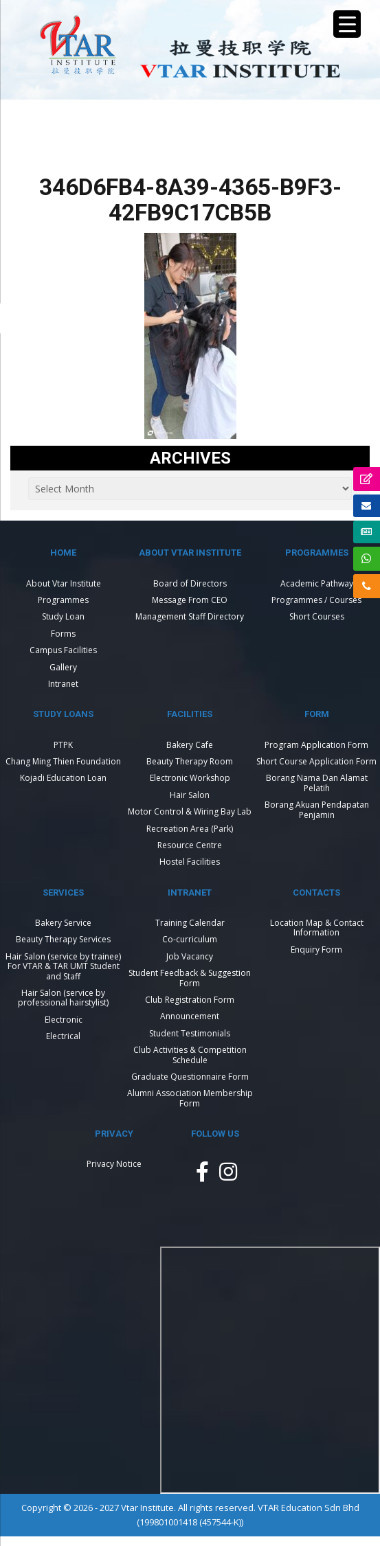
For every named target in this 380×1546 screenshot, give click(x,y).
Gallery (63, 667)
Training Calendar (190, 923)
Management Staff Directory (189, 616)
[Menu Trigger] (347, 24)
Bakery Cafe (189, 745)
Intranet (63, 684)
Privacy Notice (114, 1164)
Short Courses (316, 616)
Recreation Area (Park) (189, 828)
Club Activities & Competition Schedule (190, 1054)
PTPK (63, 745)
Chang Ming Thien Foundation (63, 761)
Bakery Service (63, 923)
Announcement (189, 1016)
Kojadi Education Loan (63, 778)
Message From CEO (189, 600)
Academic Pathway (316, 583)
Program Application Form (316, 745)
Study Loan (63, 616)
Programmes (63, 600)
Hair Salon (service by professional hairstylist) (63, 997)
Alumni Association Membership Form (190, 1098)
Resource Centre (189, 845)
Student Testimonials (189, 1033)
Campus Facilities (63, 650)
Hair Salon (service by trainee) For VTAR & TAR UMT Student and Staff (63, 966)
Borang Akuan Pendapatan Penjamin (317, 809)
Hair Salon (190, 795)
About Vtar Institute (63, 583)
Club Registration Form (189, 999)
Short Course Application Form (316, 761)
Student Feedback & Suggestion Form (189, 977)
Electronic (63, 1019)
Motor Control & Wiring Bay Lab (190, 811)
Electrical (63, 1036)
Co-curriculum (189, 939)
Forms (63, 633)
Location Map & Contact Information (317, 927)
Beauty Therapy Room (189, 761)
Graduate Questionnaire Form (190, 1076)
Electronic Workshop (190, 778)
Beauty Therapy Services (63, 939)
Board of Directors (190, 583)
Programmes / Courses (316, 600)
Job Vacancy (189, 956)
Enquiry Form (316, 949)
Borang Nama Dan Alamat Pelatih (317, 782)
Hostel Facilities (189, 861)
